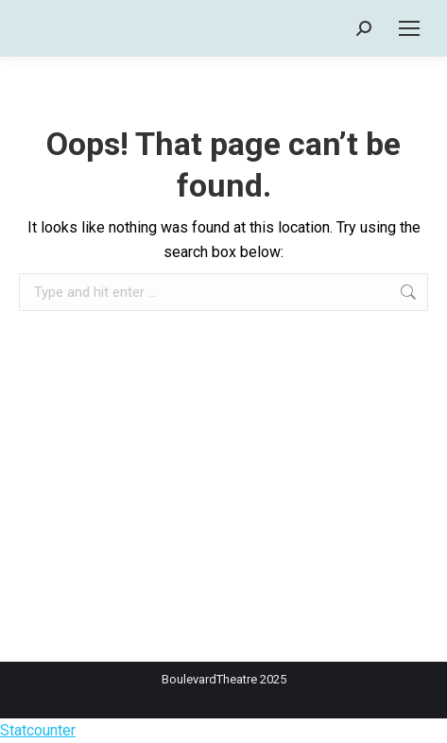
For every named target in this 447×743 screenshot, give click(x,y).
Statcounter (38, 730)
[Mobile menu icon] (409, 28)
